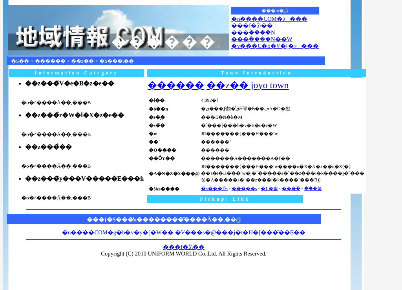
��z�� (82, 61)
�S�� (20, 61)
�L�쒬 (269, 188)
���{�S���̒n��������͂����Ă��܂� (158, 219)
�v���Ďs (214, 188)
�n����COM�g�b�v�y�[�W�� (118, 232)
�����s (244, 188)
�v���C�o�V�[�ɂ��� (275, 46)
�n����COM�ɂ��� (269, 19)
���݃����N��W (261, 39)
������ (50, 61)
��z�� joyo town (247, 85)
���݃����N (253, 32)
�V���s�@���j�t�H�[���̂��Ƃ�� (240, 232)
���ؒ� (291, 188)
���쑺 (313, 188)
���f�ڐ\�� (252, 25)
